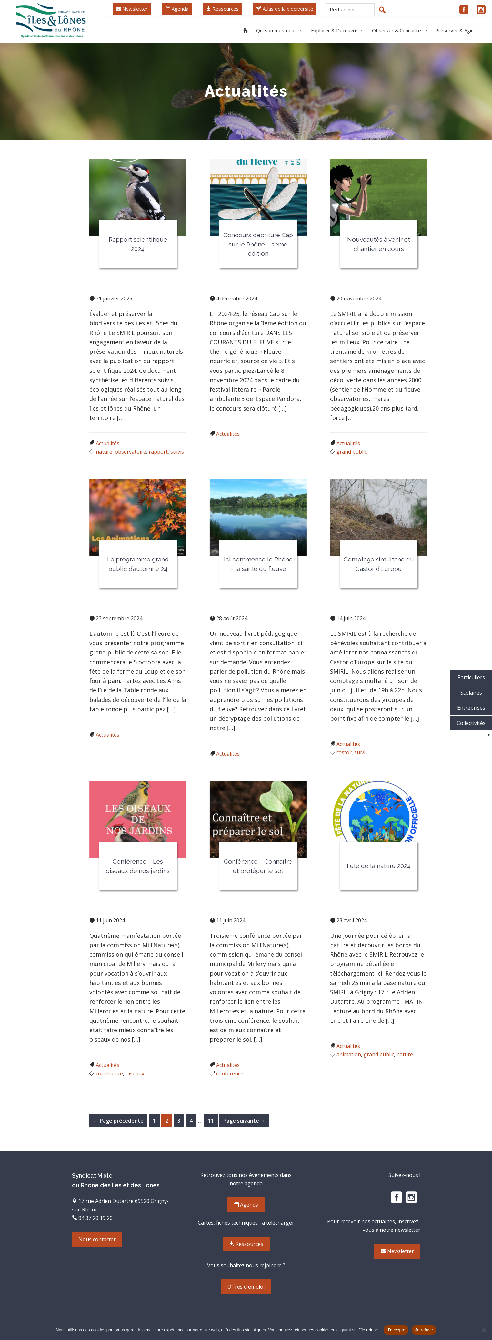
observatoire (130, 451)
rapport (158, 451)
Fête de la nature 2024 (379, 865)
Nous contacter (97, 1239)
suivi (359, 752)
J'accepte (396, 1329)
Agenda (177, 8)
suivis (177, 451)
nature (104, 451)
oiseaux (135, 1073)
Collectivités (471, 723)
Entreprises (471, 707)
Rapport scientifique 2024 (138, 244)
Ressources (222, 8)
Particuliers (471, 677)
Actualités (107, 443)
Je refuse (424, 1329)
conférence (109, 1073)
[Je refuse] (484, 1330)
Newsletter (132, 8)
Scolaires (471, 692)
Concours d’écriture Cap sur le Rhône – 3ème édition (258, 244)
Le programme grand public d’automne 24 (138, 564)
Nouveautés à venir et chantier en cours (378, 244)
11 (213, 1120)
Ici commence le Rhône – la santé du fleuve (258, 564)
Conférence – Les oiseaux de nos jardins (138, 866)
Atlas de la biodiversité (284, 8)
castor (344, 752)
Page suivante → (244, 1120)
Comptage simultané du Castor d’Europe (379, 564)
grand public (351, 451)
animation (348, 1054)
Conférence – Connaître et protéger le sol (258, 866)
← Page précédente (118, 1120)
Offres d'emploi (246, 1286)
